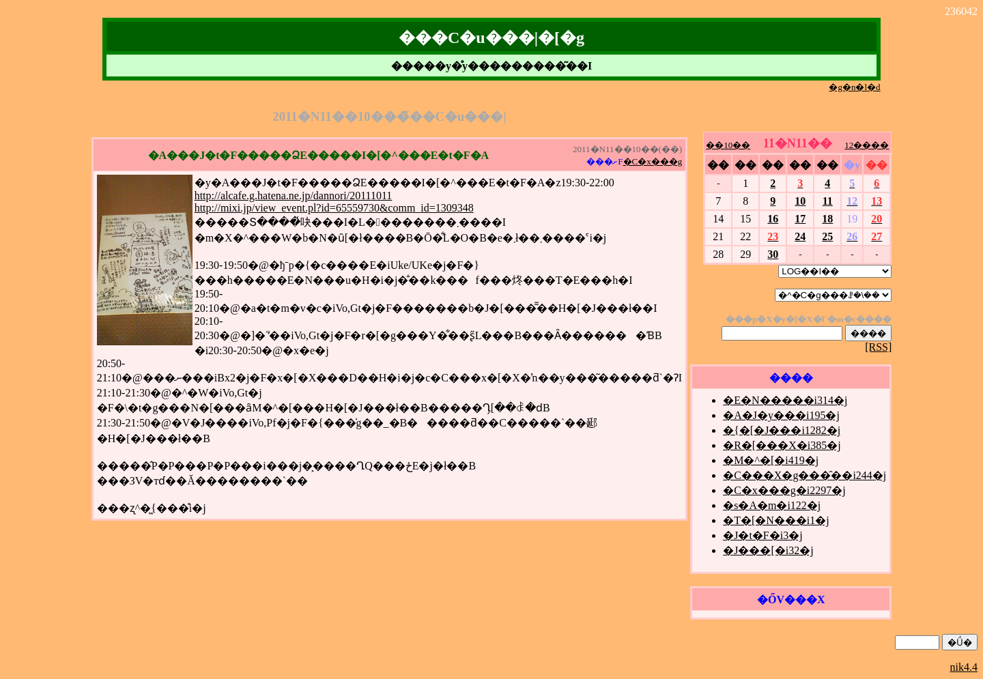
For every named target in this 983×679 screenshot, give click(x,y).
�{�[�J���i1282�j (781, 430)
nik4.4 (964, 667)
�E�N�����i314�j (785, 400)
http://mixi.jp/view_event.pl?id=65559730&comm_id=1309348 (334, 208)
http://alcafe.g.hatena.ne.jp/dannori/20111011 (294, 195)
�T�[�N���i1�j (776, 520)
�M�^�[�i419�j (770, 460)
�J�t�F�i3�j (762, 535)
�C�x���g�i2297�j (784, 490)
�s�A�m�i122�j (772, 505)
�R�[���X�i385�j (781, 445)
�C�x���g (653, 161)
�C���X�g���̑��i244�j (804, 475)
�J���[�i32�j (768, 550)
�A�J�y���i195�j (781, 415)
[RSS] (878, 347)
